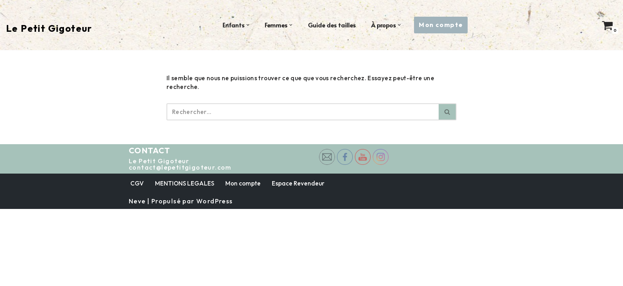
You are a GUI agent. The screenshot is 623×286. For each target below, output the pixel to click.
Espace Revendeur (301, 260)
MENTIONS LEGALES (185, 260)
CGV (137, 260)
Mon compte (443, 25)
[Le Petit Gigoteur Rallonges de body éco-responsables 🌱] (49, 28)
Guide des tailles (331, 25)
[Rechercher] (302, 107)
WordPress (214, 278)
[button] (246, 25)
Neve (137, 278)
